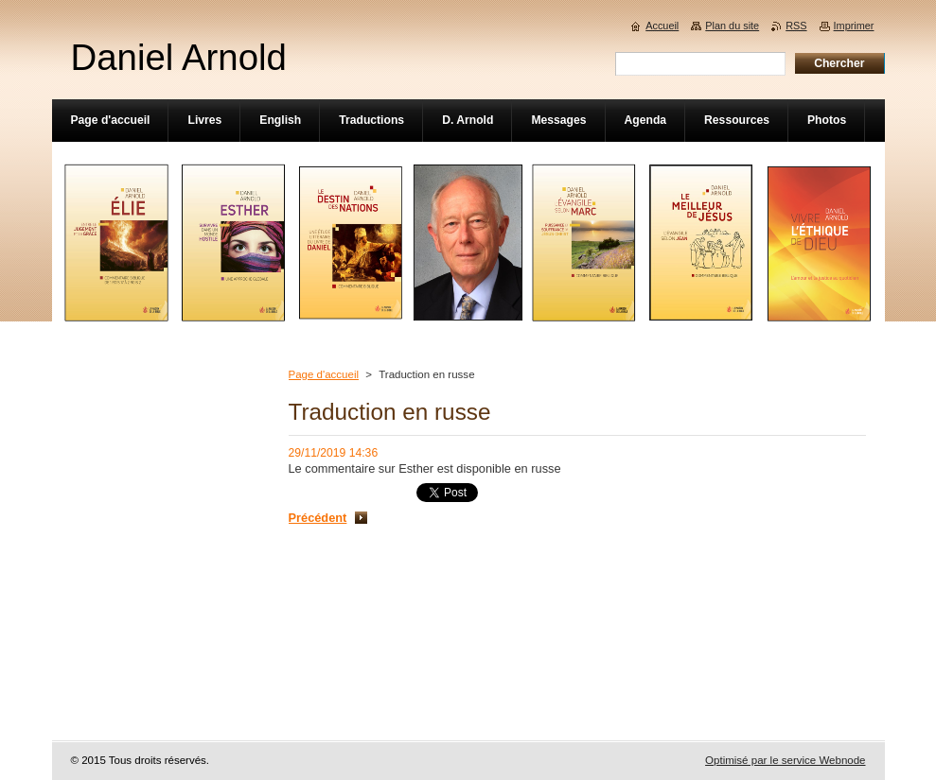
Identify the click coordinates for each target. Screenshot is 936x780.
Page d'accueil (324, 374)
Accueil (662, 25)
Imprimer (854, 25)
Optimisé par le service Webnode (785, 760)
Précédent (318, 518)
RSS (796, 25)
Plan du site (732, 25)
